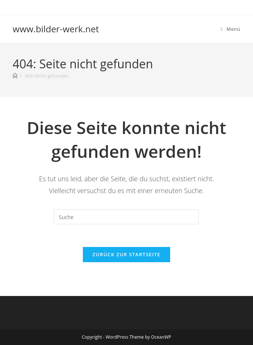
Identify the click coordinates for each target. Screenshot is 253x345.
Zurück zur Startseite (126, 254)
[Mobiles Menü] (230, 29)
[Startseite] (15, 75)
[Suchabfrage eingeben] (126, 216)
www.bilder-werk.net (56, 29)
